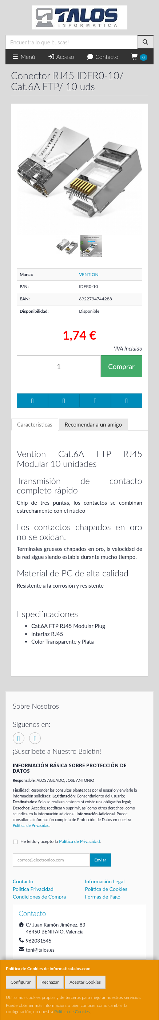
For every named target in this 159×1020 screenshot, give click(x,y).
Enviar (100, 860)
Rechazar (50, 982)
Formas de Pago (103, 896)
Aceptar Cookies (85, 982)
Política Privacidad (33, 889)
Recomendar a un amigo (93, 424)
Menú (23, 56)
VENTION (88, 274)
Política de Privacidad (31, 825)
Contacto (103, 56)
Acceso (61, 56)
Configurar (21, 982)
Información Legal (105, 881)
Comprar (121, 366)
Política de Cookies (72, 1011)
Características (34, 424)
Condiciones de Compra (39, 896)
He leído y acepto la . (60, 841)
